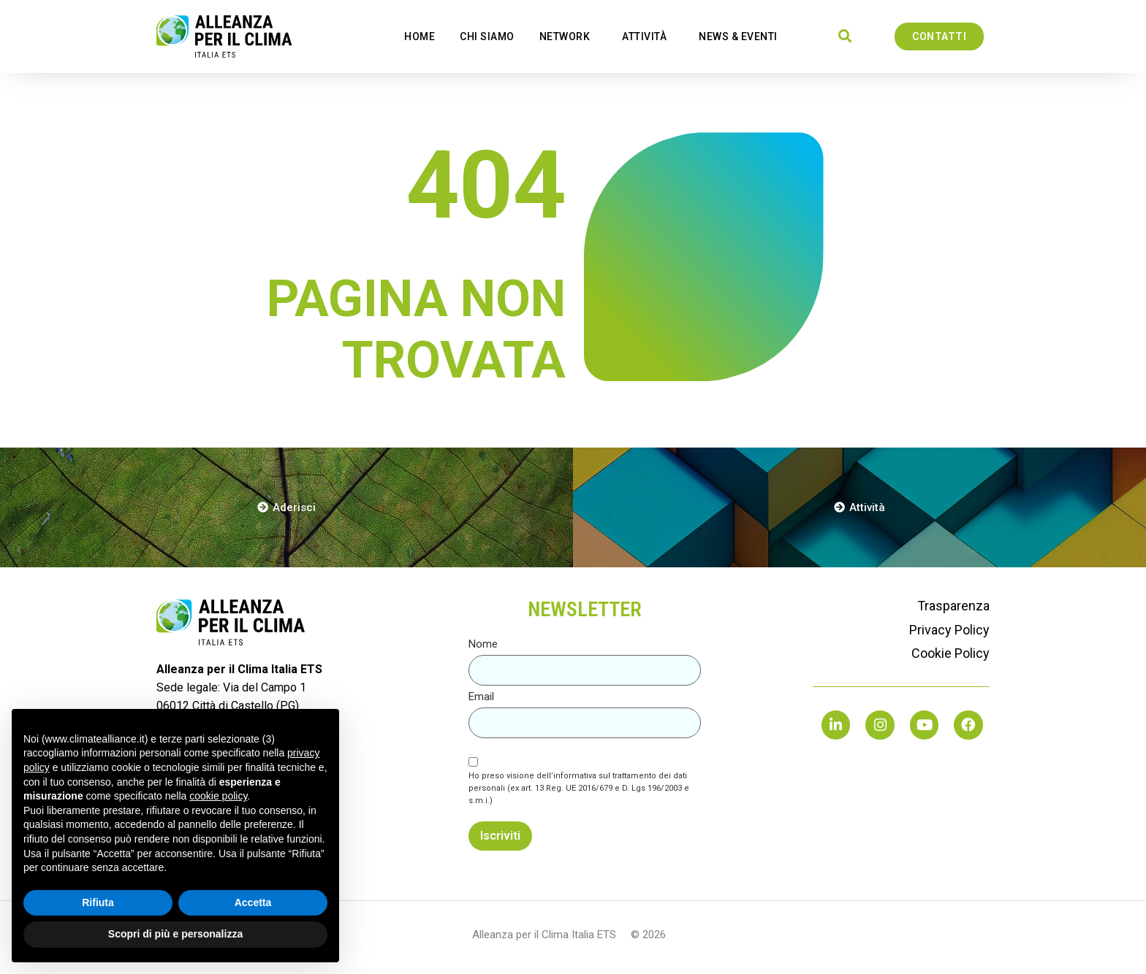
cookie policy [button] (218, 796)
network (568, 36)
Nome (483, 644)
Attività (648, 36)
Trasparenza (953, 605)
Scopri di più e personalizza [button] (175, 934)
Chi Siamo (487, 36)
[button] (845, 37)
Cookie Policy (950, 653)
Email (481, 696)
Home (419, 36)
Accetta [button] (253, 902)
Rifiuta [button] (98, 902)
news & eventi (742, 36)
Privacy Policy (949, 629)
